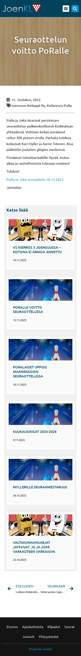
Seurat (69, 626)
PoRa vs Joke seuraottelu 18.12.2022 (35, 179)
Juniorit (28, 636)
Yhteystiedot (49, 636)
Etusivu (12, 626)
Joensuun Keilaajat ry (28, 105)
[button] (66, 8)
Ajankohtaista (32, 626)
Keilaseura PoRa (59, 105)
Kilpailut (54, 626)
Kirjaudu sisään (40, 649)
